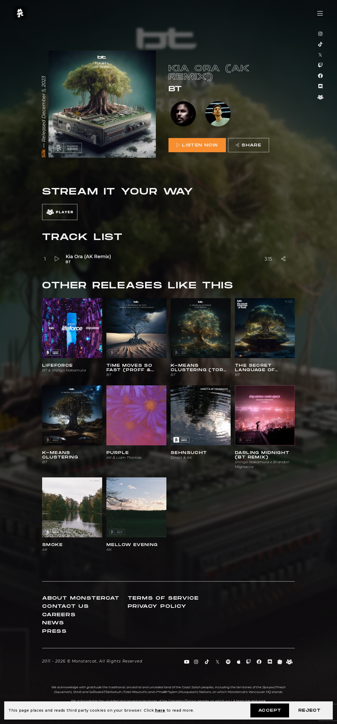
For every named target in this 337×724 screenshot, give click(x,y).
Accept (269, 710)
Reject (309, 710)
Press (54, 631)
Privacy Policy (157, 606)
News (53, 623)
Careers (59, 615)
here (160, 710)
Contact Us (65, 606)
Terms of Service (163, 598)
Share (248, 145)
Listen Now (197, 145)
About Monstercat (81, 598)
